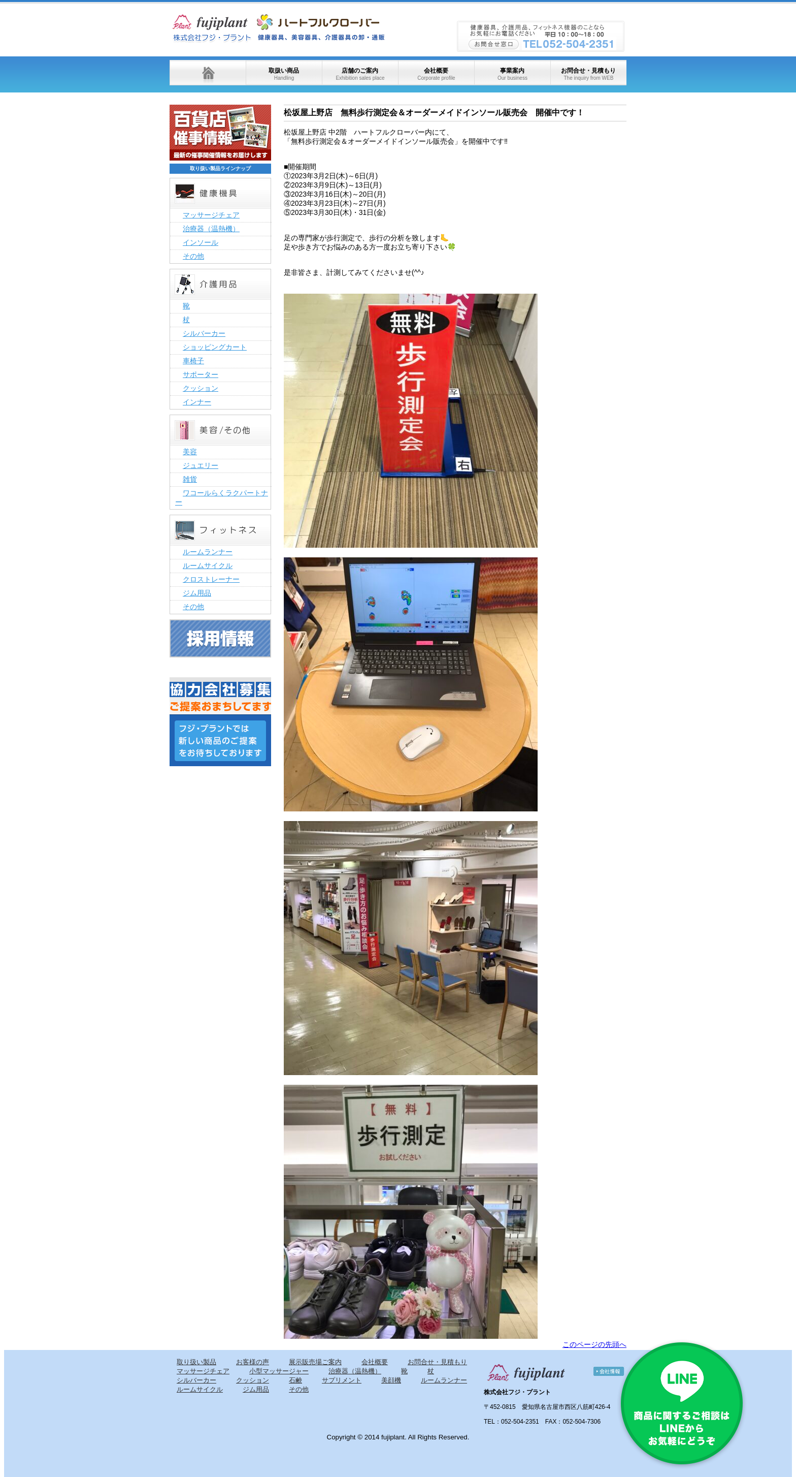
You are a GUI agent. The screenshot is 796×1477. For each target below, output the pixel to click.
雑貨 (190, 479)
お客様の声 (252, 1362)
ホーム (208, 72)
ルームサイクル (208, 565)
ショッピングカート (215, 347)
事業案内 (512, 74)
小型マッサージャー (279, 1371)
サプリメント (341, 1380)
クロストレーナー (211, 579)
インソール (200, 242)
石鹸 (295, 1380)
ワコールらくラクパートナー (221, 497)
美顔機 (391, 1380)
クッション (200, 388)
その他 (193, 256)
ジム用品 (197, 593)
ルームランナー (208, 552)
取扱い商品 (284, 74)
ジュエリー (200, 465)
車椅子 (193, 361)
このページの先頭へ (594, 1344)
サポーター (200, 374)
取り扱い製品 (196, 1362)
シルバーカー (204, 333)
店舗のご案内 (360, 74)
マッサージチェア (211, 215)
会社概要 (436, 74)
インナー (197, 402)
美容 (190, 452)
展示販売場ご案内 (315, 1362)
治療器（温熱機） (211, 229)
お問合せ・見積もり (588, 74)
